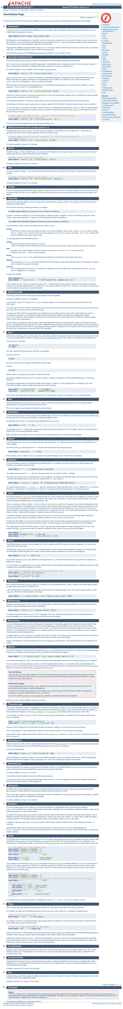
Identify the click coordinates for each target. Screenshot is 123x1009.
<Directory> (53, 504)
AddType (75, 907)
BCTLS (105, 33)
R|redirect (106, 80)
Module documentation (110, 98)
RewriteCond (35, 104)
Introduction (106, 24)
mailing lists (43, 997)
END (104, 47)
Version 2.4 (33, 10)
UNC (104, 92)
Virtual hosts (106, 107)
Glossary (112, 4)
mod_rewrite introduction (110, 100)
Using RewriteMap (108, 112)
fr (98, 17)
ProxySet (20, 693)
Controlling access (108, 105)
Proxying (105, 110)
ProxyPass (94, 666)
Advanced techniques (109, 114)
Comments (106, 119)
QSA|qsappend (107, 73)
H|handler (106, 55)
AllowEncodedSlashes (38, 95)
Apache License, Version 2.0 (24, 1005)
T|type (104, 85)
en (94, 17)
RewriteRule (49, 21)
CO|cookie (106, 40)
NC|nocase (106, 62)
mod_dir (80, 626)
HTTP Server (13, 10)
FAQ (107, 4)
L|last (104, 57)
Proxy (50, 691)
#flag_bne (39, 123)
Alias (34, 712)
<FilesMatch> (59, 933)
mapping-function (50, 69)
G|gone (105, 52)
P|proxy (105, 69)
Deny (10, 418)
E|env (104, 45)
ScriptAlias (52, 712)
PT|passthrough (107, 71)
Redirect (41, 712)
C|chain (105, 38)
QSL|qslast (106, 78)
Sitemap (119, 4)
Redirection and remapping (111, 103)
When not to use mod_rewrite (112, 117)
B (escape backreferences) (111, 27)
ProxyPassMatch (38, 696)
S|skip (104, 83)
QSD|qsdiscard (107, 76)
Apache (5, 10)
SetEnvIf (42, 395)
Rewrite (41, 10)
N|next (104, 59)
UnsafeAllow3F (107, 87)
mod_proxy (47, 650)
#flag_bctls (49, 123)
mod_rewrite (24, 497)
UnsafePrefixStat (108, 90)
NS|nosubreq (107, 66)
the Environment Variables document (49, 338)
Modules (95, 4)
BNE (104, 36)
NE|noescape (107, 64)
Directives (102, 4)
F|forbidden (106, 50)
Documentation (23, 10)
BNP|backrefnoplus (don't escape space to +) (110, 30)
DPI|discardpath (107, 43)
